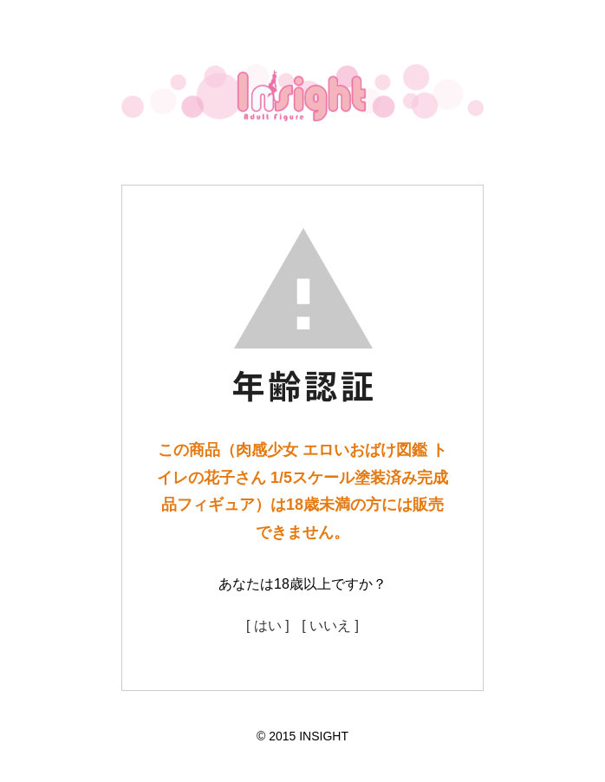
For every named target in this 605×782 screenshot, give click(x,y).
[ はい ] (267, 625)
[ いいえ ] (330, 625)
